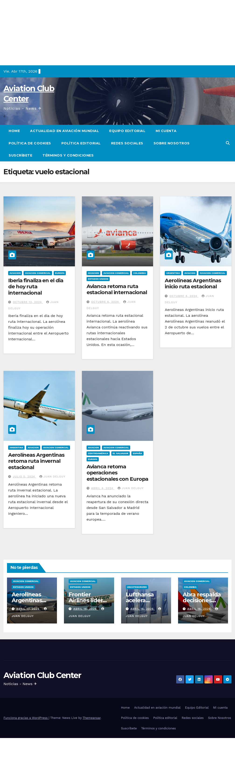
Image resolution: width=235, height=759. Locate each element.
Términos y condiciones (68, 155)
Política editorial (81, 143)
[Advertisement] (117, 32)
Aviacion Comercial (37, 273)
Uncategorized (137, 587)
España (137, 453)
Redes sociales (127, 143)
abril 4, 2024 (103, 488)
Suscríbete (20, 155)
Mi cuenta (166, 131)
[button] (228, 143)
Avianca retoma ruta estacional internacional (117, 289)
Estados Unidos (98, 279)
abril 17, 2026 (28, 608)
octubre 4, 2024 (183, 296)
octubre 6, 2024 (105, 301)
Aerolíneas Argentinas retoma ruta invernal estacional (36, 461)
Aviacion (15, 273)
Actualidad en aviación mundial (64, 131)
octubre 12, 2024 (28, 302)
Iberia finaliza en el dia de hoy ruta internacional (35, 286)
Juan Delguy (52, 476)
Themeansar (92, 718)
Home (14, 131)
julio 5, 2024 (24, 476)
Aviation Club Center (42, 675)
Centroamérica (98, 453)
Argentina (173, 273)
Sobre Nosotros (172, 143)
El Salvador (120, 453)
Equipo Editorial (127, 131)
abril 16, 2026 (85, 608)
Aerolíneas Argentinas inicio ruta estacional (193, 283)
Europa (59, 273)
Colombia (139, 273)
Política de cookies (30, 143)
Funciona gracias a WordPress (26, 718)
